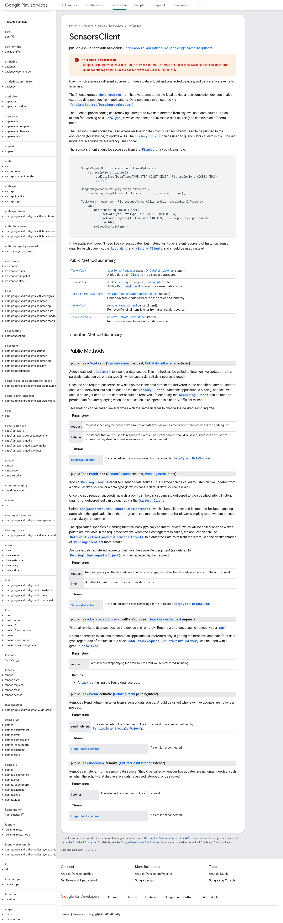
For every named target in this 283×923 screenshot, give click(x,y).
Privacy (78, 914)
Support (159, 5)
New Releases (94, 5)
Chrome (131, 897)
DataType (113, 118)
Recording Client (193, 395)
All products (211, 897)
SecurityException (83, 460)
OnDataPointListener (159, 270)
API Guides (69, 5)
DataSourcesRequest (144, 293)
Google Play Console (222, 880)
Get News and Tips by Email (79, 880)
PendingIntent (155, 282)
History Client (147, 136)
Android (113, 897)
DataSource (93, 293)
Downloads (180, 5)
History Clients (149, 248)
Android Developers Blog (77, 873)
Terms (65, 914)
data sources (110, 95)
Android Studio (219, 873)
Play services (26, 5)
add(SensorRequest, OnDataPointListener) (115, 509)
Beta (199, 5)
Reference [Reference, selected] (119, 5)
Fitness (148, 149)
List (81, 293)
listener (138, 275)
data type (90, 646)
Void (82, 270)
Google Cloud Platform (180, 897)
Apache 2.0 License (84, 842)
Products (87, 25)
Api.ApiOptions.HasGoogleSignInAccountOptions (176, 48)
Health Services (137, 64)
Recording (119, 248)
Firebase (151, 897)
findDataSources (118, 293)
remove (112, 305)
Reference (135, 25)
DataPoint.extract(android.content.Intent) (106, 537)
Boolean (84, 317)
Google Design (144, 880)
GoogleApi (131, 48)
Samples (140, 5)
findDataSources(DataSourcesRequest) (101, 105)
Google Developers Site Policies (140, 842)
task (222, 628)
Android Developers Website (153, 873)
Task (74, 270)
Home (73, 25)
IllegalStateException (85, 749)
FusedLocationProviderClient (137, 69)
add (109, 270)
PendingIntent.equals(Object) (95, 555)
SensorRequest (123, 270)
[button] (27, 51)
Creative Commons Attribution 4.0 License (174, 838)
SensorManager (98, 69)
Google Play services (110, 25)
